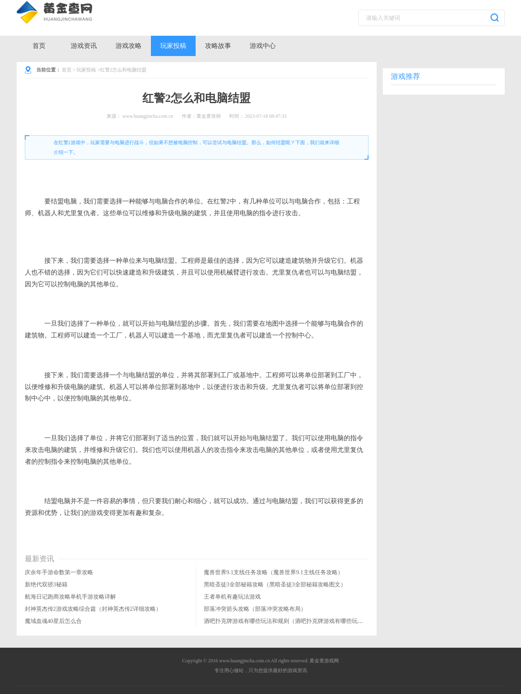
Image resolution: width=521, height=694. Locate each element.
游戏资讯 (84, 45)
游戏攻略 (129, 45)
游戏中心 (263, 45)
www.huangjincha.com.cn (147, 116)
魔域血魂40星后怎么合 (53, 621)
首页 (39, 45)
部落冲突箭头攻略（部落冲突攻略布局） (255, 609)
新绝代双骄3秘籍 (46, 585)
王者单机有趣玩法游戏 (232, 597)
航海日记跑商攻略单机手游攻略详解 (70, 597)
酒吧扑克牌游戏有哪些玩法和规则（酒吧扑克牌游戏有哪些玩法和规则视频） (300, 621)
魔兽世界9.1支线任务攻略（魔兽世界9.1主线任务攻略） (273, 572)
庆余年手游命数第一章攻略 (59, 572)
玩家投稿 (173, 45)
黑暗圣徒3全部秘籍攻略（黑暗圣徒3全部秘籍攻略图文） (275, 585)
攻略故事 (218, 45)
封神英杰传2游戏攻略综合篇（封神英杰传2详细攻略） (93, 609)
